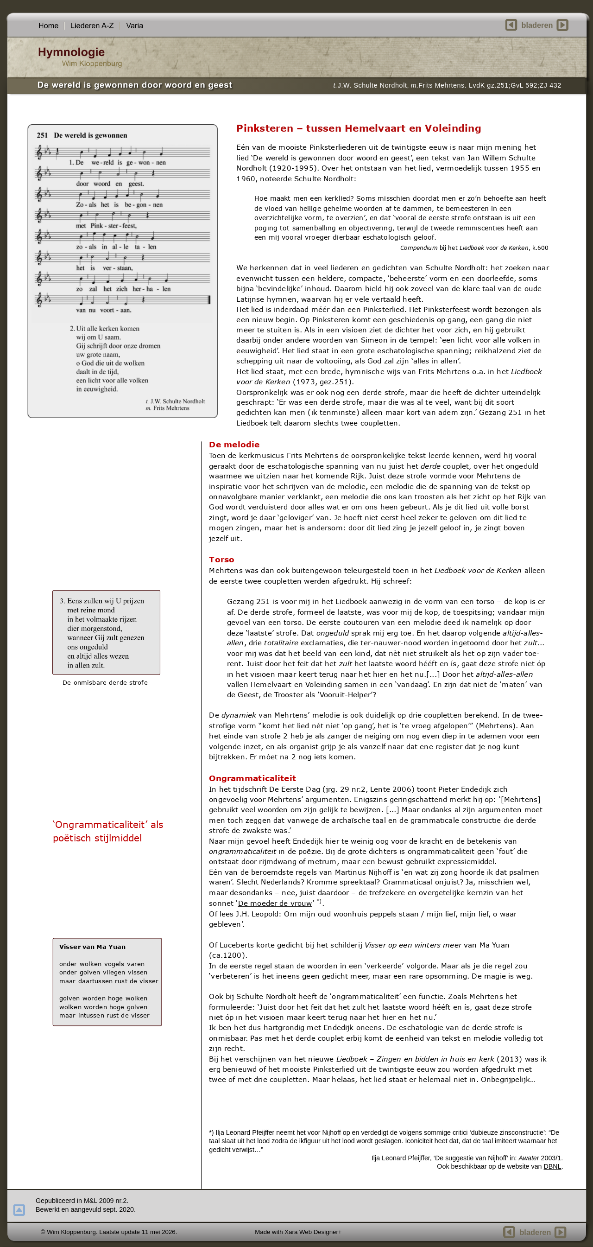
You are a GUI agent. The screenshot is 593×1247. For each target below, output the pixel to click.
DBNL (552, 1166)
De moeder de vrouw (275, 903)
